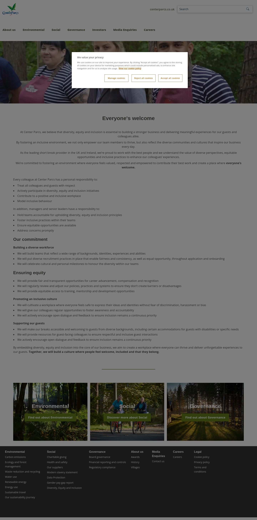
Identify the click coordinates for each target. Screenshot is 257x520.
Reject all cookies (143, 78)
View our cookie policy (130, 68)
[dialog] (130, 70)
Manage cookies (116, 78)
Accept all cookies (170, 78)
